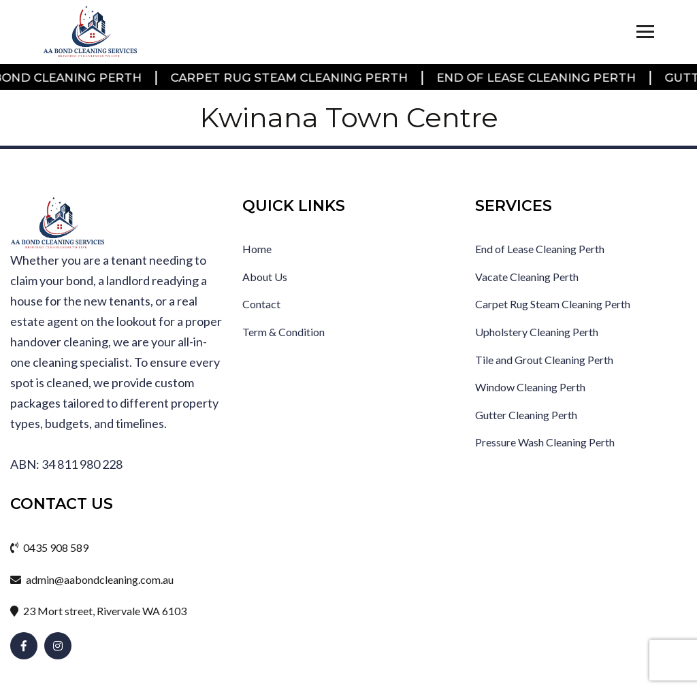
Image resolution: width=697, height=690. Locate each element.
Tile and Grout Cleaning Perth (544, 359)
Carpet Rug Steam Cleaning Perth (289, 77)
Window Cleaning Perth (530, 386)
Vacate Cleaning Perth (527, 276)
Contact (261, 303)
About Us (264, 276)
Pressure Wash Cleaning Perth (545, 442)
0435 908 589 (49, 547)
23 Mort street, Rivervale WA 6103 (98, 610)
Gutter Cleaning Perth (526, 414)
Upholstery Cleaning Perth (536, 331)
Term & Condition (283, 331)
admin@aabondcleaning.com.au (92, 579)
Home (257, 248)
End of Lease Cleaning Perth (536, 77)
